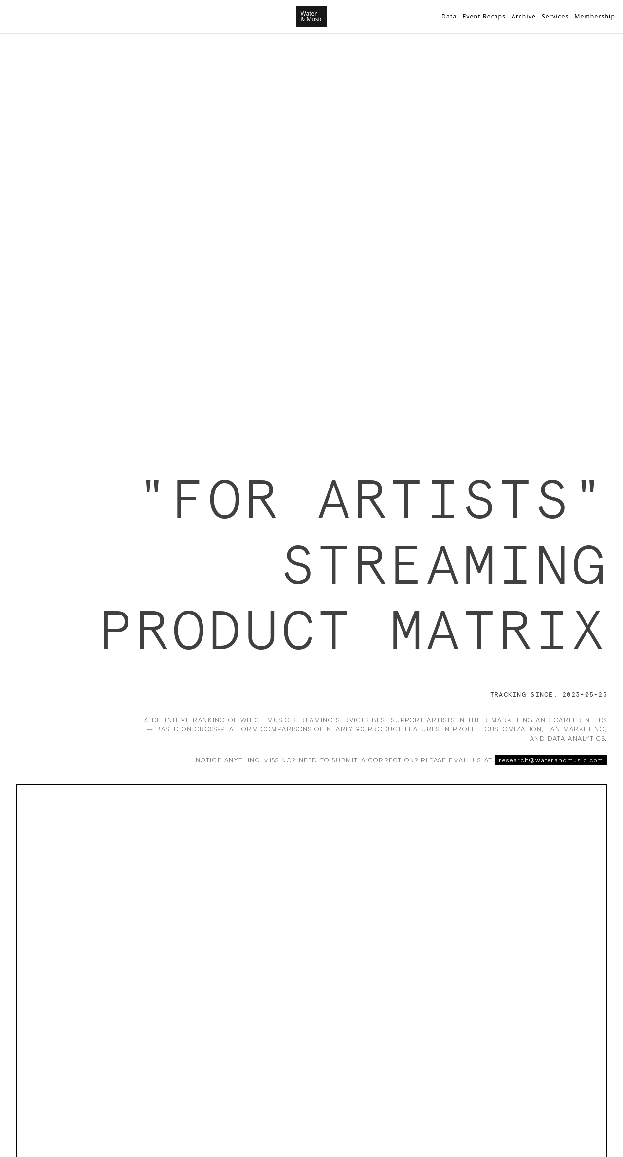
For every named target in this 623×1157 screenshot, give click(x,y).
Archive (524, 16)
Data (449, 16)
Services (555, 16)
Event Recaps (484, 16)
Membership (594, 16)
